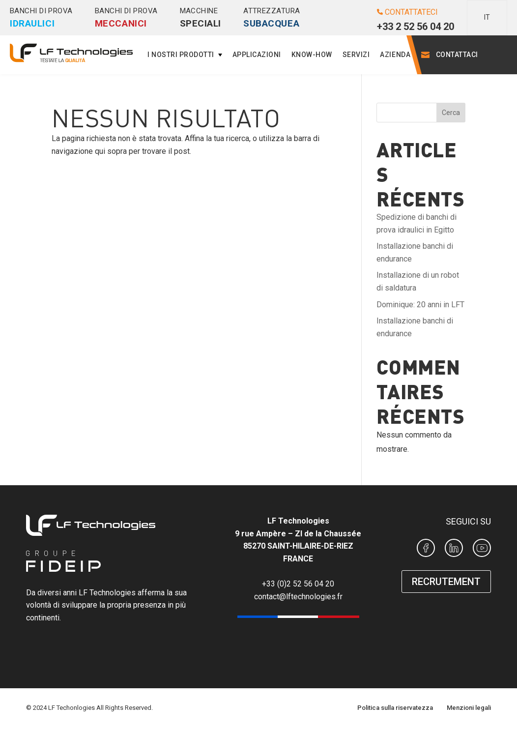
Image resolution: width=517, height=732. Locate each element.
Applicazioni (256, 55)
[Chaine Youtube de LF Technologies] (482, 550)
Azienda (395, 55)
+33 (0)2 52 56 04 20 (298, 583)
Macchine (201, 17)
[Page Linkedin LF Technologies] (454, 550)
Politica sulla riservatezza (395, 707)
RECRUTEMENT (446, 581)
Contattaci (457, 55)
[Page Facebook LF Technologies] (426, 550)
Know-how (311, 55)
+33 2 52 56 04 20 (415, 26)
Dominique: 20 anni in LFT (420, 304)
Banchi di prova (41, 17)
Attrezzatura (271, 17)
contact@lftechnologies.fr (298, 596)
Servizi (356, 55)
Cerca (451, 113)
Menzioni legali (469, 707)
